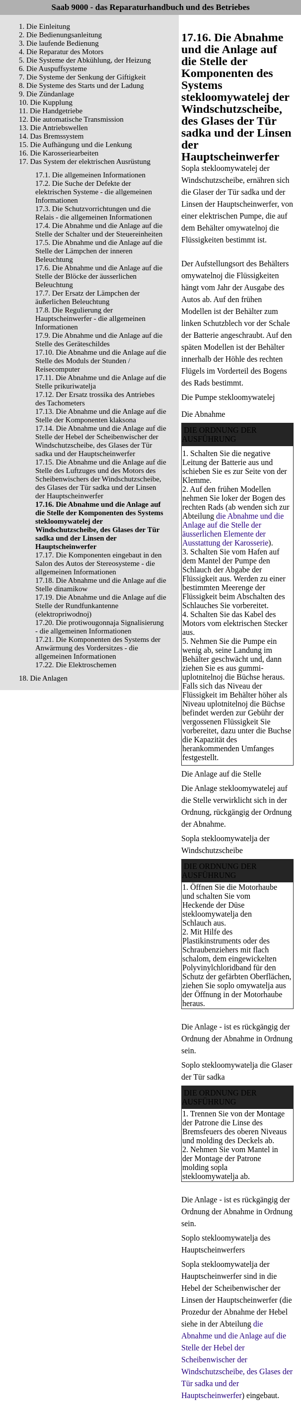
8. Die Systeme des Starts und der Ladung (81, 85)
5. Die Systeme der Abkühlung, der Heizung (85, 60)
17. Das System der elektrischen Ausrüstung (84, 161)
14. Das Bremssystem (51, 136)
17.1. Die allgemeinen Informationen (90, 175)
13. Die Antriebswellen (53, 128)
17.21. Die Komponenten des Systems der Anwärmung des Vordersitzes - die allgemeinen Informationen (97, 647)
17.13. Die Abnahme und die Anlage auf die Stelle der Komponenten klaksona (100, 415)
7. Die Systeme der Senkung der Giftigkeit (82, 77)
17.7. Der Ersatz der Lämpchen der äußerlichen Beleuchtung (87, 297)
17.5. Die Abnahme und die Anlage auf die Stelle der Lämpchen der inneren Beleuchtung (98, 250)
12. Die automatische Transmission (71, 119)
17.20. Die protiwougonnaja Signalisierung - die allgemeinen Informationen (99, 627)
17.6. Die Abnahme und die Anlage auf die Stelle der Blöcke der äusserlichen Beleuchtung (98, 276)
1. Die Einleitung (44, 26)
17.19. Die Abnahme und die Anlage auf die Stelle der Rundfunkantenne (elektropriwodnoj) (100, 605)
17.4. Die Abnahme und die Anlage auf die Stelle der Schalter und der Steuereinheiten (98, 230)
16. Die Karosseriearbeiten (58, 153)
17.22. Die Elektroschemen (75, 665)
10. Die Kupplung (46, 102)
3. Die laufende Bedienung (59, 43)
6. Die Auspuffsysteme (53, 69)
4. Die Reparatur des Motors (61, 52)
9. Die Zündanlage (46, 94)
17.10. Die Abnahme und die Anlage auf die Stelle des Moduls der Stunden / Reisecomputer (100, 360)
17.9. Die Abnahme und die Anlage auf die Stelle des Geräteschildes (98, 339)
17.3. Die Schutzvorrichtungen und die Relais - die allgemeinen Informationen (93, 213)
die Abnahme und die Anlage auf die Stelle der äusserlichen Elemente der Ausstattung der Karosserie (233, 529)
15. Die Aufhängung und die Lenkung (75, 145)
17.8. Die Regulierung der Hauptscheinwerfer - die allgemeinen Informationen (90, 318)
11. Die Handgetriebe (50, 111)
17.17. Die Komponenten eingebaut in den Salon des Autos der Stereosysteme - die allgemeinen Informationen (98, 563)
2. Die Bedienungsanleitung (60, 35)
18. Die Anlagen (43, 678)
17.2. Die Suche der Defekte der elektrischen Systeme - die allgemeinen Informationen (93, 191)
